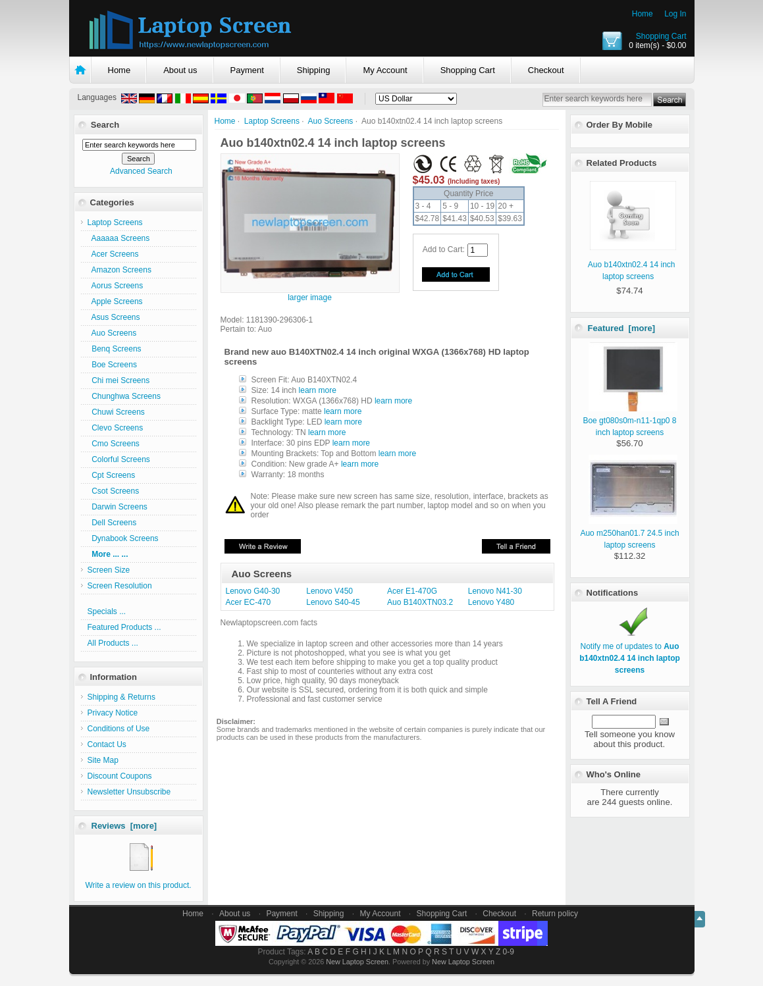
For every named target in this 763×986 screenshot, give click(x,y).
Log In (675, 13)
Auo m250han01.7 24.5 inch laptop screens (629, 533)
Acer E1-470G (412, 591)
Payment (247, 70)
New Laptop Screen (357, 962)
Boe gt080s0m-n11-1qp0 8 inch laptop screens (630, 420)
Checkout (546, 70)
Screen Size (109, 570)
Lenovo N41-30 (495, 591)
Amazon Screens (119, 269)
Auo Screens (331, 121)
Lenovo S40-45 (332, 602)
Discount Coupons (120, 776)
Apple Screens (115, 301)
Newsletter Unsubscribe (129, 791)
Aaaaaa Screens (119, 238)
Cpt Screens (112, 475)
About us (180, 70)
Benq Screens (115, 348)
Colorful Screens (119, 459)
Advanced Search (141, 171)
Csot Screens (114, 491)
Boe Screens (112, 364)
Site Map (103, 760)
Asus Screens (114, 317)
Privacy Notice (113, 712)
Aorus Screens (116, 285)
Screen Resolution (120, 585)
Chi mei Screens (119, 380)
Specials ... (107, 611)
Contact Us (107, 744)
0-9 (508, 951)
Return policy (555, 913)
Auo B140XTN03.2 (420, 602)
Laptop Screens (272, 121)
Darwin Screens (117, 506)
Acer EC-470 (248, 602)
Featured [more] (622, 328)
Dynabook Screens (123, 538)
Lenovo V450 (329, 591)
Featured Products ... (124, 627)
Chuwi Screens (116, 412)
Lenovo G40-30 (253, 591)
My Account (385, 70)
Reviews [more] (124, 826)
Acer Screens (113, 254)
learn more (317, 390)
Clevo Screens (116, 427)
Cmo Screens (114, 443)
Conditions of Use (119, 728)
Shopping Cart (661, 36)
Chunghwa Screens (124, 396)
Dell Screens (112, 522)
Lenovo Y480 (491, 602)
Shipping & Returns (121, 697)
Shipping (313, 70)
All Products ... (113, 643)
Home (642, 13)
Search (105, 125)
